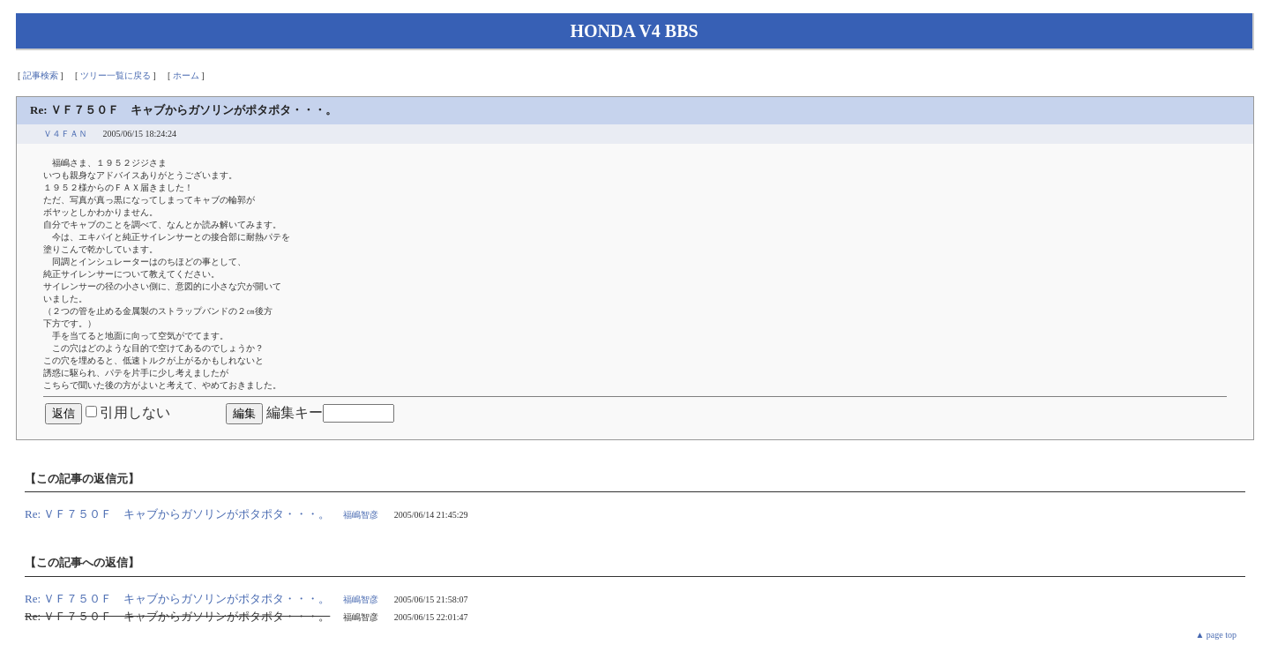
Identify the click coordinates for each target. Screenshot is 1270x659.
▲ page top (1215, 635)
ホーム (186, 75)
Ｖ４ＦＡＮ (65, 134)
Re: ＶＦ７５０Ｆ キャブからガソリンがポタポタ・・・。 (177, 513)
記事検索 (40, 75)
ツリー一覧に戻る (115, 75)
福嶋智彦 (360, 515)
